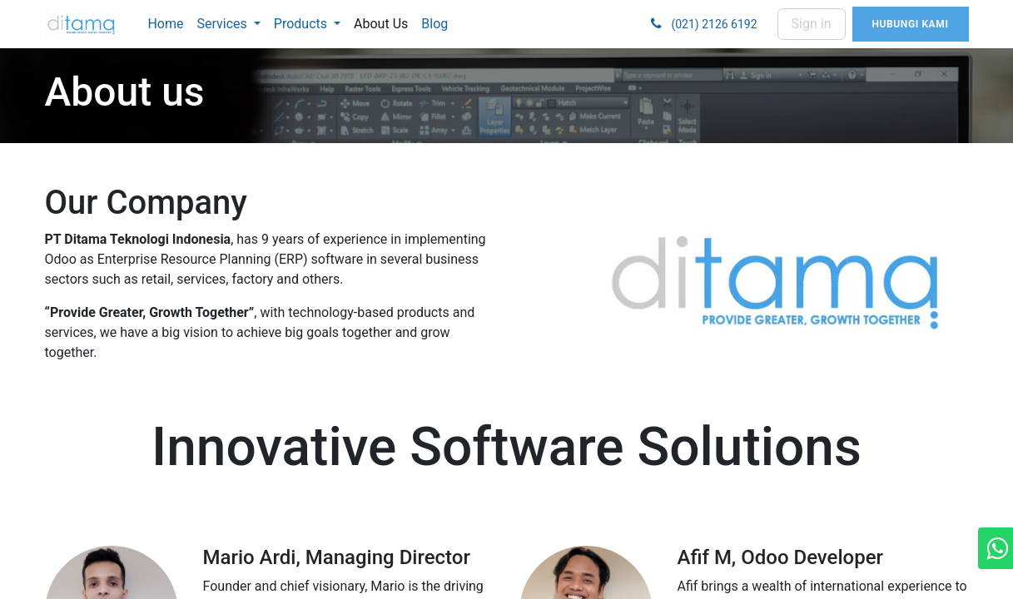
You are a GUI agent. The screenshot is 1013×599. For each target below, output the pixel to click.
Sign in (812, 24)
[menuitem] (165, 24)
